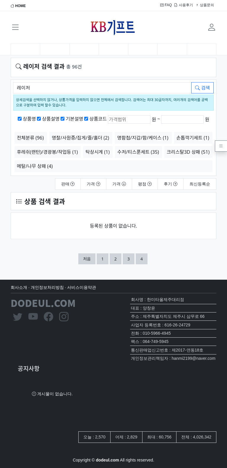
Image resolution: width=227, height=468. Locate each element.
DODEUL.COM (43, 303)
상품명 (29, 119)
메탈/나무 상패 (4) (35, 166)
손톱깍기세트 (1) (192, 138)
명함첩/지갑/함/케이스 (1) (142, 138)
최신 (199, 184)
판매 (68, 184)
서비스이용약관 (81, 287)
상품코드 (98, 119)
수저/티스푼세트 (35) (138, 152)
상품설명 (50, 119)
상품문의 (204, 5)
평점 (145, 184)
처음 (87, 259)
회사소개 (19, 287)
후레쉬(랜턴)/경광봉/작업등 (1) (47, 152)
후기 (170, 184)
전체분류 (30, 138)
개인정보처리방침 (47, 287)
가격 (93, 184)
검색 (202, 88)
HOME (18, 6)
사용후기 (183, 5)
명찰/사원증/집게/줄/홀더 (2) (80, 138)
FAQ (166, 5)
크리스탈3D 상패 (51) (188, 152)
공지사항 (29, 368)
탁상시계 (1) (97, 152)
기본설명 (74, 119)
